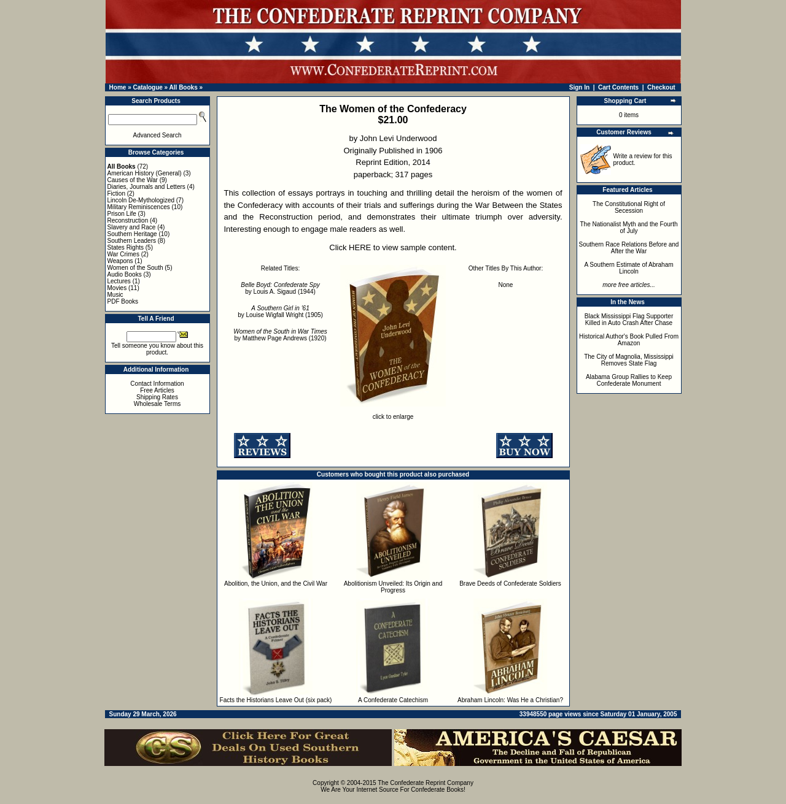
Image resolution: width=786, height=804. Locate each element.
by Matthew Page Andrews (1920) (280, 335)
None (506, 284)
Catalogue (147, 87)
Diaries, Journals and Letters (146, 186)
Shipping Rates (157, 397)
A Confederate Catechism (393, 700)
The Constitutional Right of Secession (629, 207)
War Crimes (123, 254)
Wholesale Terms (157, 403)
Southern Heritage (132, 234)
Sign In (579, 87)
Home (117, 87)
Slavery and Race (131, 227)
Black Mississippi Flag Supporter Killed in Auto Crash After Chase (629, 319)
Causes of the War (132, 180)
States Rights (125, 247)
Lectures (119, 281)
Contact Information (157, 383)
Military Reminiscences (138, 207)
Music (115, 294)
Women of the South (135, 267)
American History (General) (144, 173)
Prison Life (121, 213)
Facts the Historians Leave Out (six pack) (276, 700)
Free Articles (157, 390)
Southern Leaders (132, 240)
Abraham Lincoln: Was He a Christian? (510, 700)
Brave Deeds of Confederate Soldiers (510, 583)
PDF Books (123, 301)
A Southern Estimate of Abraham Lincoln (628, 268)
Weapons (120, 261)
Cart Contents (618, 87)
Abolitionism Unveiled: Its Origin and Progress (393, 587)
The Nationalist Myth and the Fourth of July (629, 227)
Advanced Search (157, 135)
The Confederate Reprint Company (425, 782)
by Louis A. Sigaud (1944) (280, 288)
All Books (183, 87)
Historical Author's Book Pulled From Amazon (629, 339)
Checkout (661, 87)
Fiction (116, 193)
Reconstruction (128, 220)
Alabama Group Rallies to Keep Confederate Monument (629, 380)
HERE (360, 247)
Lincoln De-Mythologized (141, 200)
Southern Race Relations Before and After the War (629, 248)
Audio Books (124, 274)
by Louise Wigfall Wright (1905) (280, 311)
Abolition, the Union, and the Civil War (275, 583)
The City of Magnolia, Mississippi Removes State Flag (629, 360)
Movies (117, 288)
